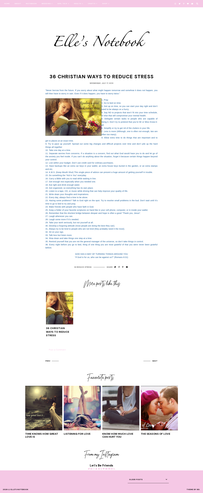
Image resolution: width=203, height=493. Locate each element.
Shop (105, 3)
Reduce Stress (84, 267)
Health (77, 3)
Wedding (46, 3)
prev (47, 361)
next (155, 361)
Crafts (91, 3)
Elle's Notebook (19, 489)
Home (7, 3)
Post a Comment (57, 349)
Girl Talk (62, 3)
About (18, 3)
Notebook (31, 3)
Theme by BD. (193, 489)
